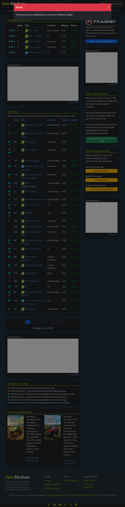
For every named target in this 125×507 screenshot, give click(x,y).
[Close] (108, 7)
